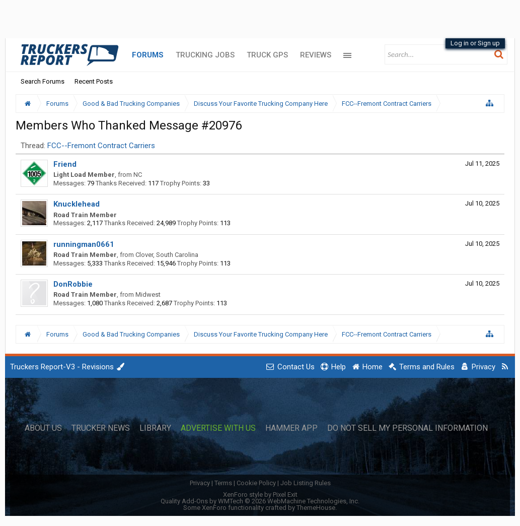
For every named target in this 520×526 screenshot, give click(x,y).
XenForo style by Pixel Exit (260, 494)
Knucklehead (76, 204)
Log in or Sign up (475, 43)
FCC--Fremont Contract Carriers (101, 145)
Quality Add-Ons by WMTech (260, 501)
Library (155, 428)
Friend (65, 164)
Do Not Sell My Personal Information (407, 428)
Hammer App (291, 428)
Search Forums (42, 81)
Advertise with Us (218, 428)
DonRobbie (73, 284)
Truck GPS (267, 54)
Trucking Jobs (205, 54)
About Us (43, 428)
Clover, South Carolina (166, 254)
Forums (148, 54)
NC (137, 174)
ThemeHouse (315, 507)
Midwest (148, 294)
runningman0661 (83, 244)
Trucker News (100, 428)
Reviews (315, 54)
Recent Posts (94, 81)
